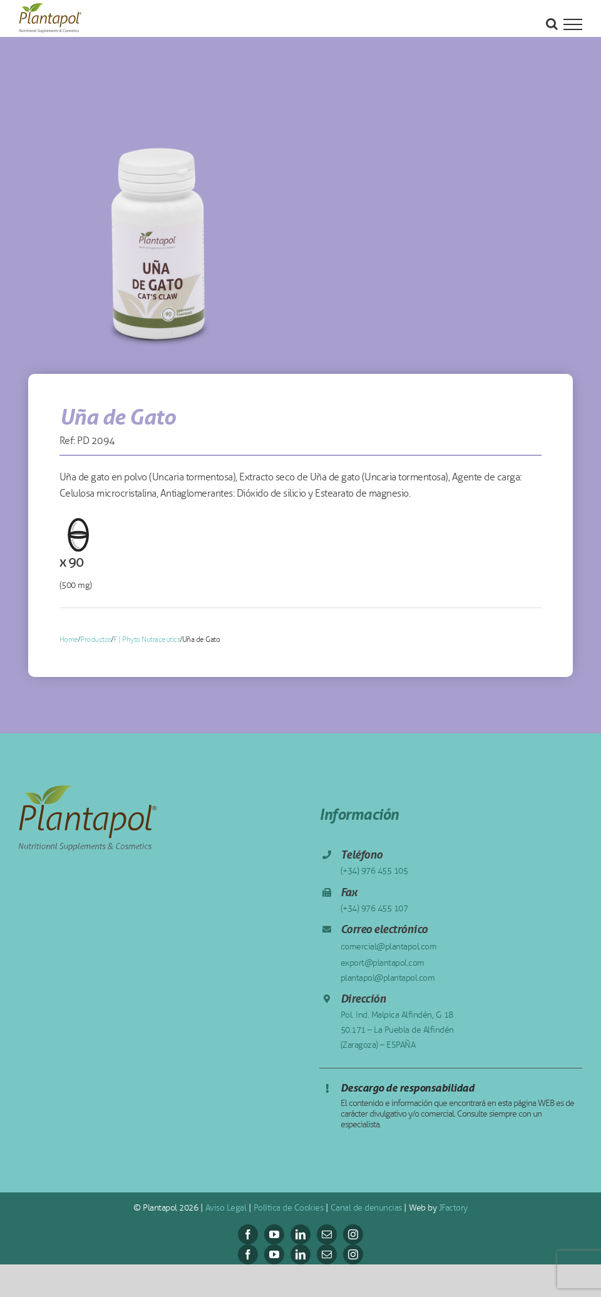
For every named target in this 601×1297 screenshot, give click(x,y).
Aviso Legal (226, 1207)
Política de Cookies (289, 1207)
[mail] (327, 1234)
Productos (95, 639)
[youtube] (274, 1234)
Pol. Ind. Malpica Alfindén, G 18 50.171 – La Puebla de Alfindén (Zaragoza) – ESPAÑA (397, 1030)
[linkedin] (300, 1234)
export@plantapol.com (382, 963)
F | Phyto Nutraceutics (146, 639)
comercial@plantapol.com (389, 946)
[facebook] (248, 1234)
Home (68, 639)
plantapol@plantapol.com (388, 978)
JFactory (453, 1207)
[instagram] (353, 1234)
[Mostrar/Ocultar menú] (572, 24)
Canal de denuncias (366, 1207)
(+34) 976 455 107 (374, 908)
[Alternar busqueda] (552, 24)
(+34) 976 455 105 (374, 871)
